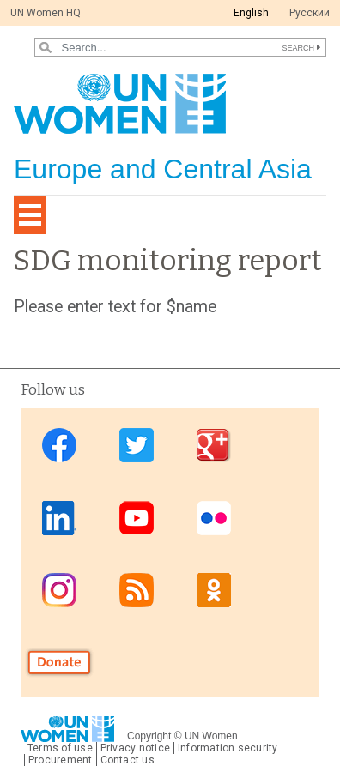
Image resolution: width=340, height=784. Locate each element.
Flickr (213, 517)
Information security (228, 748)
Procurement (60, 760)
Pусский (309, 13)
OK (213, 589)
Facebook (59, 445)
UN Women (211, 736)
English (251, 13)
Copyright (149, 736)
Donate (59, 662)
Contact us (127, 760)
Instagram (59, 589)
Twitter (136, 445)
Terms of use (60, 748)
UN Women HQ (45, 13)
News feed (136, 589)
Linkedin (59, 517)
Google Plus (213, 445)
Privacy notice (135, 748)
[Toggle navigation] (30, 215)
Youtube (136, 517)
